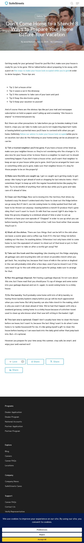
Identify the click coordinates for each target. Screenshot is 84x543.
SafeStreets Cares (13, 486)
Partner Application (14, 426)
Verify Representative (15, 511)
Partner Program (12, 431)
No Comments (57, 42)
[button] (77, 3)
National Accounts (13, 421)
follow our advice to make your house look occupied (43, 134)
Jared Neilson (29, 42)
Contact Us (10, 507)
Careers (8, 456)
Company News (12, 481)
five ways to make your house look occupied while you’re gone (42, 70)
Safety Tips (42, 16)
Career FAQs (10, 460)
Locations (9, 465)
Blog (7, 451)
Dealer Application (13, 412)
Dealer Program (12, 417)
